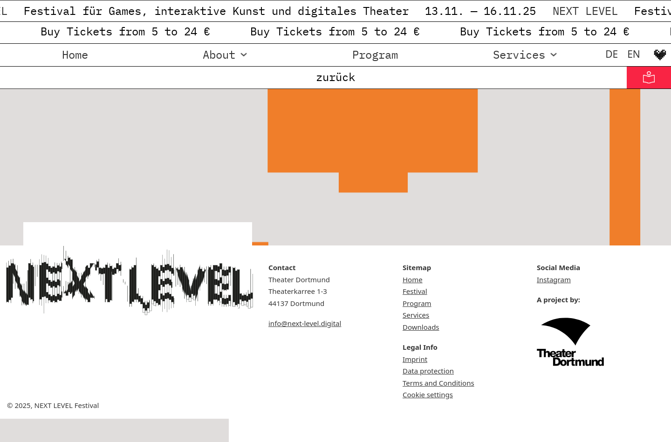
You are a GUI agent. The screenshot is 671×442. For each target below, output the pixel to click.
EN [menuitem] (633, 54)
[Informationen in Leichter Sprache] (649, 77)
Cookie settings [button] (428, 394)
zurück (335, 76)
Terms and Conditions (438, 383)
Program (375, 54)
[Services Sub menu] (553, 54)
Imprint (415, 359)
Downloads (421, 327)
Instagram (554, 279)
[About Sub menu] (243, 54)
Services (519, 54)
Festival (415, 291)
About (219, 54)
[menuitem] (612, 54)
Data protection (428, 370)
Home (75, 54)
